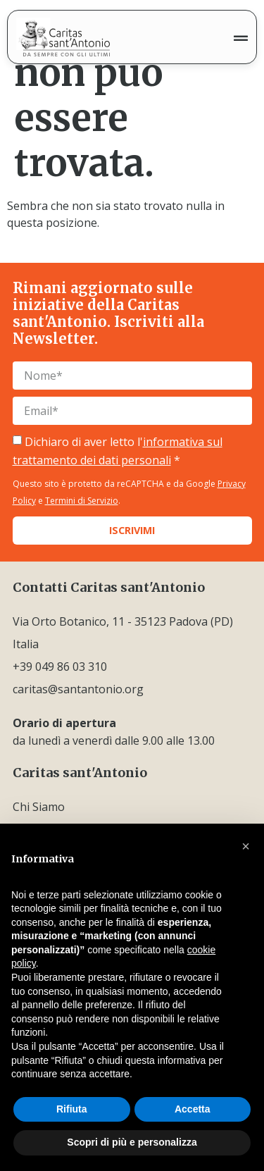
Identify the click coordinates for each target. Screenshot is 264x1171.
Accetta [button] (192, 1109)
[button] (245, 846)
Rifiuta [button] (71, 1109)
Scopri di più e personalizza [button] (131, 1142)
